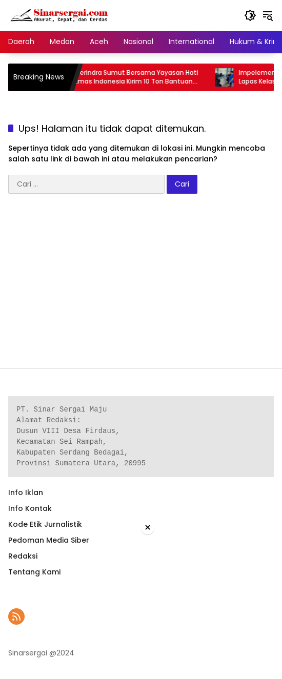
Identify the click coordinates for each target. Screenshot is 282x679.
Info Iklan (25, 492)
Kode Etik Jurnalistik (45, 524)
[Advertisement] (141, 286)
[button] (250, 15)
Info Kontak (30, 508)
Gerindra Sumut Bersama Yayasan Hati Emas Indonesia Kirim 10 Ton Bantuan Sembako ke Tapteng (143, 77)
